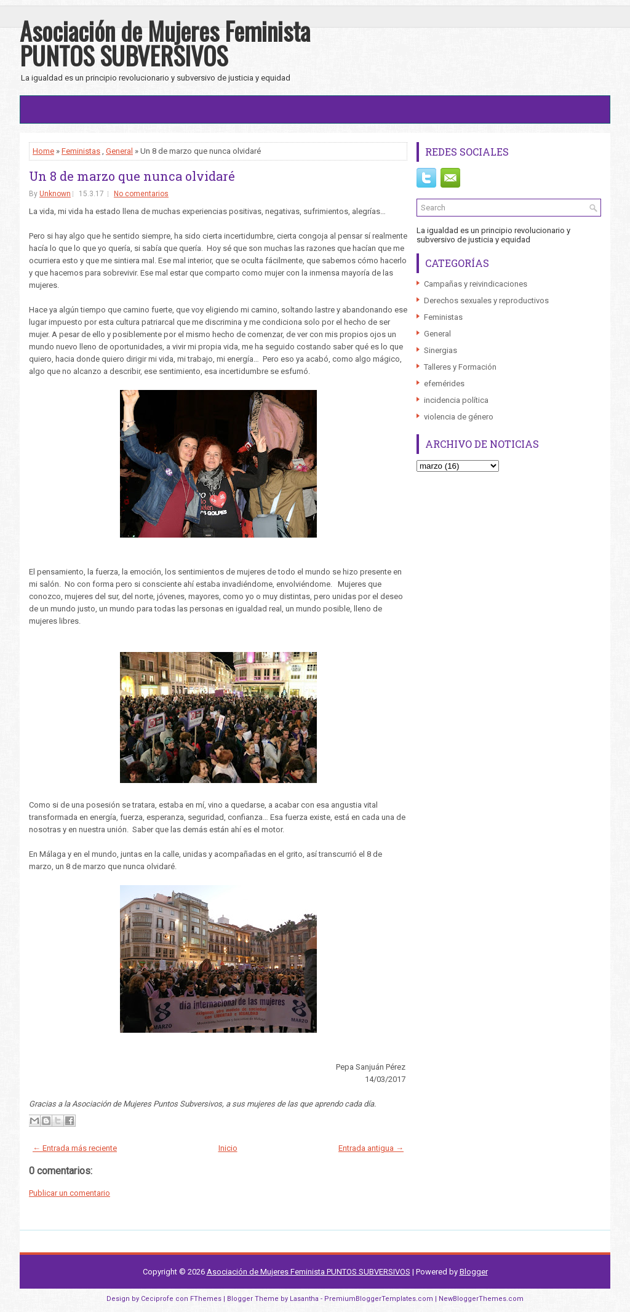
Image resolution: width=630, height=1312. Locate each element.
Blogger (474, 1271)
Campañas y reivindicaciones (475, 283)
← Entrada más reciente (75, 1148)
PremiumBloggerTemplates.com (378, 1299)
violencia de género (458, 416)
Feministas (81, 151)
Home (43, 151)
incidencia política (456, 400)
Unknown (55, 193)
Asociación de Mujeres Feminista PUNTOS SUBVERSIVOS (165, 43)
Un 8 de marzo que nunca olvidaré (132, 176)
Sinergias (440, 350)
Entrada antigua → (371, 1148)
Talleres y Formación (460, 367)
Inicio (227, 1148)
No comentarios (141, 193)
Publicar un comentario (69, 1193)
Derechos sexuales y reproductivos (486, 300)
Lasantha (304, 1299)
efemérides (444, 383)
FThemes (205, 1299)
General (119, 151)
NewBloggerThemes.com (481, 1299)
